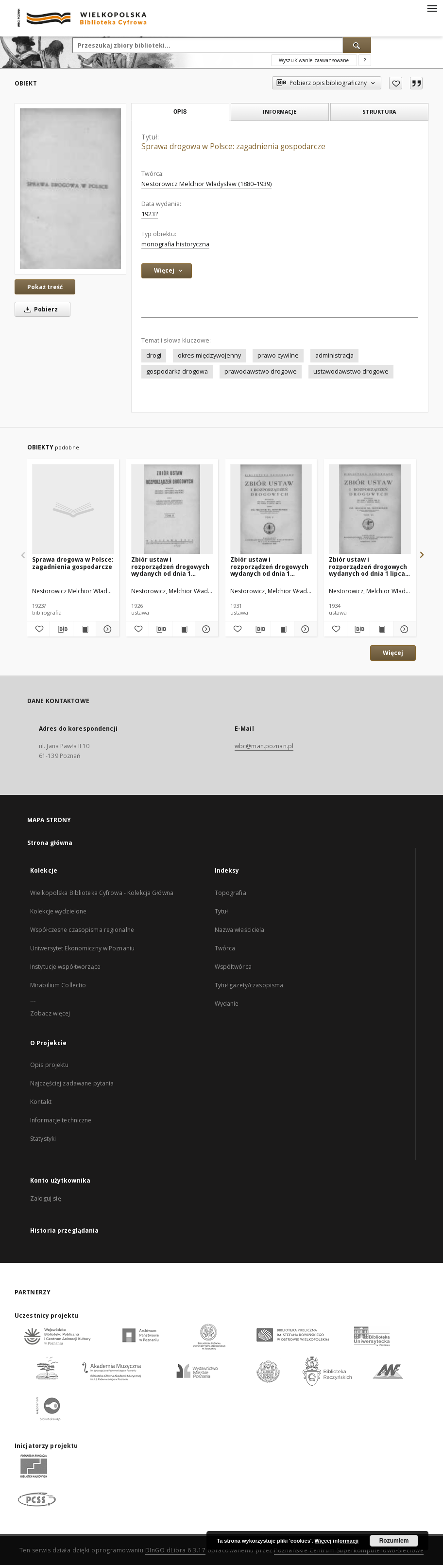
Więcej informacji (336, 1541)
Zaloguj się (45, 1198)
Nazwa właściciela (240, 930)
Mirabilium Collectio (58, 985)
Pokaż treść (45, 287)
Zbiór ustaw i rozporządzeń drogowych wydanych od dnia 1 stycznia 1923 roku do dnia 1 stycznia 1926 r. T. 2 (172, 566)
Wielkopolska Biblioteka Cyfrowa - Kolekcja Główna (101, 893)
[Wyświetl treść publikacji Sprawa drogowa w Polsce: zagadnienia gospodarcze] (84, 629)
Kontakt (40, 1102)
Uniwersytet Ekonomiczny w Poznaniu (82, 948)
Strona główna (50, 843)
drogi (153, 355)
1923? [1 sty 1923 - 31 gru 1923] (149, 214)
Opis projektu (49, 1065)
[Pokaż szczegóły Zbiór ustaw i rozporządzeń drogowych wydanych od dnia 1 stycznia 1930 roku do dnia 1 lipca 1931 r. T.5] (304, 629)
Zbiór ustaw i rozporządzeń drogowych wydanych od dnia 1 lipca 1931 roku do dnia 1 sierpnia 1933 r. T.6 (368, 566)
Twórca (225, 948)
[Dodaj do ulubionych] (395, 83)
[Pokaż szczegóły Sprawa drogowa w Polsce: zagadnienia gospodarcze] (106, 629)
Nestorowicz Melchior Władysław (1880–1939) (206, 184)
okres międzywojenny (209, 355)
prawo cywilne (278, 355)
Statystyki (43, 1139)
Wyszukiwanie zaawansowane (314, 60)
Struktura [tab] (379, 111)
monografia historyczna (175, 244)
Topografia (230, 893)
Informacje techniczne (61, 1120)
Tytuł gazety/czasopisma (249, 985)
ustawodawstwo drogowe (351, 371)
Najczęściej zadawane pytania (72, 1083)
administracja (334, 355)
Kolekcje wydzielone (58, 911)
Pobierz (39, 309)
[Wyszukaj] (357, 45)
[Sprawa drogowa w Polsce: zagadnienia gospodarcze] (70, 188)
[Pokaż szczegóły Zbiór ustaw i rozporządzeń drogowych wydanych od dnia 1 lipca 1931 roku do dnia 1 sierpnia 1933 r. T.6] (403, 629)
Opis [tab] (180, 111)
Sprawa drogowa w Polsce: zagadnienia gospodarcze (73, 562)
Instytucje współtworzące (65, 967)
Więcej (393, 653)
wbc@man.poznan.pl (264, 746)
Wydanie (227, 1003)
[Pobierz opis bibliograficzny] (61, 629)
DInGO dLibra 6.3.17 (175, 1550)
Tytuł (221, 911)
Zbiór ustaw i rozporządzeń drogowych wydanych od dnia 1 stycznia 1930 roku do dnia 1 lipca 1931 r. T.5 (271, 566)
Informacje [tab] (279, 111)
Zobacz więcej (50, 1013)
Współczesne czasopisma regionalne (82, 930)
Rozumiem (394, 1540)
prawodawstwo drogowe (260, 371)
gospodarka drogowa (177, 371)
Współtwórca (233, 967)
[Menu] (432, 8)
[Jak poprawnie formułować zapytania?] (364, 60)
